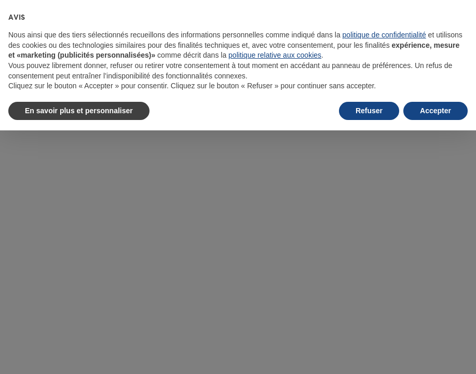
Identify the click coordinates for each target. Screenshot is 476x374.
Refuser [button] (369, 110)
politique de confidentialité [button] (384, 35)
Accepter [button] (435, 110)
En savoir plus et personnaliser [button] (79, 110)
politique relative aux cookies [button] (274, 55)
